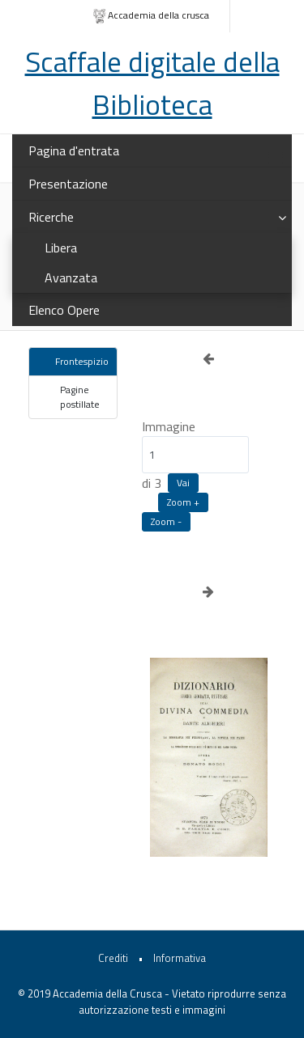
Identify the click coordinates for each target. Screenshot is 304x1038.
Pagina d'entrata (73, 150)
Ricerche (51, 217)
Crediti (113, 958)
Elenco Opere (64, 310)
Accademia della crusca (150, 15)
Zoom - (166, 521)
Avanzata (71, 277)
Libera (61, 247)
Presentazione (68, 183)
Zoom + (183, 502)
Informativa (179, 958)
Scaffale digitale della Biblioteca (152, 83)
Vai (183, 482)
